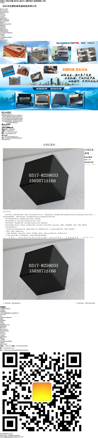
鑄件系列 (2, 13)
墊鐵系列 (2, 22)
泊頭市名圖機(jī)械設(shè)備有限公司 (9, 313)
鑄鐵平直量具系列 (4, 19)
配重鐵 (1, 322)
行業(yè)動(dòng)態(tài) (6, 37)
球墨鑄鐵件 (3, 320)
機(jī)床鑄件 (3, 327)
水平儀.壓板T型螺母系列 (6, 32)
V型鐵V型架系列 (4, 31)
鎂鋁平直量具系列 (4, 21)
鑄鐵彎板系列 (3, 18)
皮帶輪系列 (3, 27)
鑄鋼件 (1, 319)
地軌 (1, 316)
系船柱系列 (3, 28)
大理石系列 (3, 15)
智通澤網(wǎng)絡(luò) (14, 435)
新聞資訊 (2, 34)
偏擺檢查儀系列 (4, 30)
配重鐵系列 (3, 25)
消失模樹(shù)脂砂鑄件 (6, 317)
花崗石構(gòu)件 (16, 303)
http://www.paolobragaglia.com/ (10, 136)
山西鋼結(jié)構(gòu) (5, 308)
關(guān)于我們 (4, 9)
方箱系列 (2, 16)
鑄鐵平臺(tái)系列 (4, 12)
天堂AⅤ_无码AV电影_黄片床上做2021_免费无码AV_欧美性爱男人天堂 (23, 1)
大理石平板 (3, 314)
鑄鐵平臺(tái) (3, 326)
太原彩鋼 (2, 310)
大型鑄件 (2, 323)
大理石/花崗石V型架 (90, 303)
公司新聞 (2, 35)
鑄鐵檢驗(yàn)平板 (4, 325)
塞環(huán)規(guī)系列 (5, 24)
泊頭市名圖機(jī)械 (4, 437)
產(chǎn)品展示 (4, 10)
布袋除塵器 (3, 311)
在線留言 (2, 38)
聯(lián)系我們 (3, 40)
